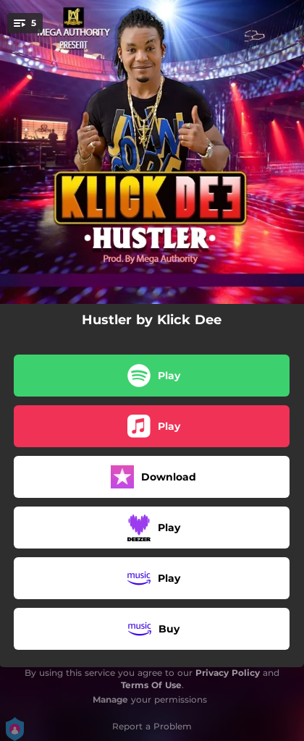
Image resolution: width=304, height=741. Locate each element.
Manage (110, 699)
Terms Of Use (151, 684)
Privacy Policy (227, 672)
